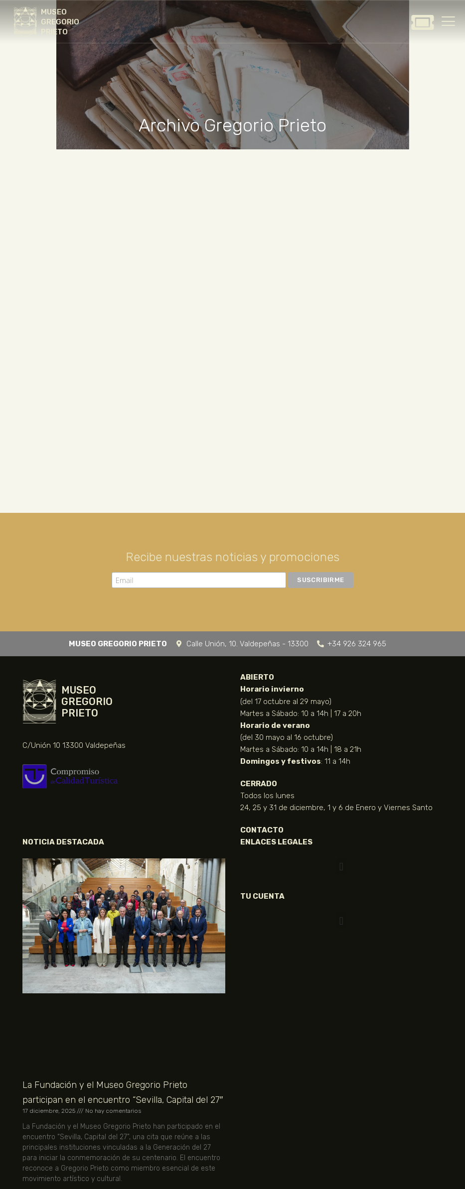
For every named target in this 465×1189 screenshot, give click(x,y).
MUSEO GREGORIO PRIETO (60, 21)
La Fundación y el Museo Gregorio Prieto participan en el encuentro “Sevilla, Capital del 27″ (122, 1092)
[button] (341, 866)
